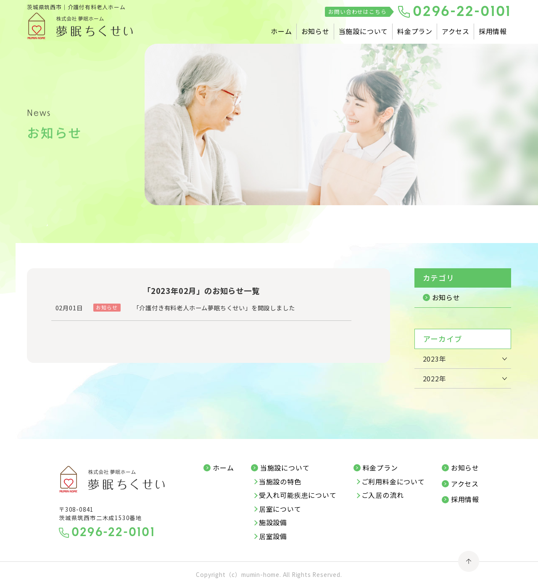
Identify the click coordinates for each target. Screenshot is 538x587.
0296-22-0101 (462, 12)
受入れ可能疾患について (298, 495)
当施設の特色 (280, 482)
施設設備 (273, 522)
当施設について (363, 31)
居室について (280, 509)
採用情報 (493, 31)
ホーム (281, 31)
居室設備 (273, 536)
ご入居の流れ (382, 495)
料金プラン (415, 31)
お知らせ (315, 31)
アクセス (455, 31)
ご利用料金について (393, 482)
